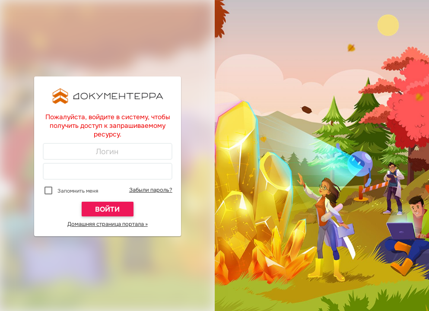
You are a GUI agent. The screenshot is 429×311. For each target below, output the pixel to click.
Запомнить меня (77, 190)
